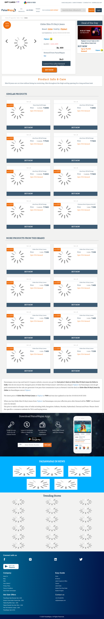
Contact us (59, 595)
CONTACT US (87, 2)
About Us (5, 576)
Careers (57, 583)
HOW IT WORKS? (77, 2)
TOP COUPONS (46, 10)
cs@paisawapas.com (60, 600)
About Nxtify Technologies (9, 590)
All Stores (57, 578)
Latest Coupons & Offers (61, 581)
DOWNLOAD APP (97, 2)
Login (99, 10)
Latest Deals (58, 585)
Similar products (16, 94)
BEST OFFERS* (54, 10)
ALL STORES (29, 10)
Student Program (59, 590)
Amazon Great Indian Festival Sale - (13, 600)
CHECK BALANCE (67, 2)
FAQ (4, 581)
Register (91, 10)
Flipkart (64, 29)
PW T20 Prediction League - (11, 607)
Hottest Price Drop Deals (61, 588)
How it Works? (6, 583)
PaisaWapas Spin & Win (9, 610)
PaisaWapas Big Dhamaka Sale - (12, 598)
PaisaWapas (48, 616)
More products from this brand (25, 238)
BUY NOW (49, 70)
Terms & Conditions (8, 588)
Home (56, 576)
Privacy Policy (6, 585)
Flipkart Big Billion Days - (10, 602)
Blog (4, 578)
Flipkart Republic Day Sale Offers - (13, 605)
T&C (45, 56)
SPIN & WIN (30, 2)
